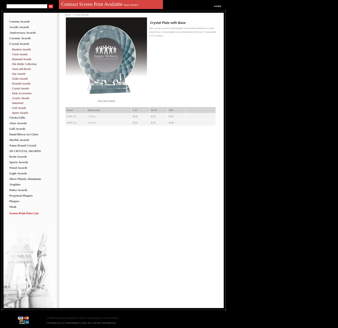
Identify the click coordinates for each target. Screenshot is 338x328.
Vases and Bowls (21, 69)
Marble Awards (19, 140)
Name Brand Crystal (22, 145)
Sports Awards (20, 112)
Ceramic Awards (20, 38)
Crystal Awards (19, 43)
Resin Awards (18, 156)
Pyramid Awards (21, 83)
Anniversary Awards (22, 32)
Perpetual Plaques (21, 195)
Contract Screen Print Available (100, 4)
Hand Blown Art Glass (23, 134)
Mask (12, 206)
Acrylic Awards (19, 27)
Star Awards (19, 73)
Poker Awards (18, 190)
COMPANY (52, 318)
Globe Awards (20, 78)
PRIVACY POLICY (79, 318)
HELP (64, 318)
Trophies (15, 184)
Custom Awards (19, 21)
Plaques (14, 201)
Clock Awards (20, 54)
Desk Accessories (22, 93)
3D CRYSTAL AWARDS (25, 151)
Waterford (17, 103)
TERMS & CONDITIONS (104, 318)
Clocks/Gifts (17, 117)
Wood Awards (18, 167)
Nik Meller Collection (24, 64)
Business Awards (21, 49)
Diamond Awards (21, 59)
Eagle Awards (18, 173)
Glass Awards (18, 123)
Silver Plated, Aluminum (25, 179)
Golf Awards (19, 108)
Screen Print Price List (23, 213)
